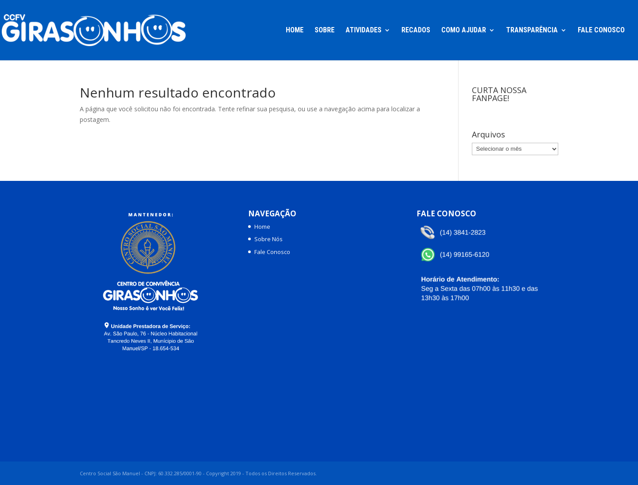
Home (294, 30)
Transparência (532, 30)
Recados (415, 30)
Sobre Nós (268, 239)
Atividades (363, 30)
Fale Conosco (601, 30)
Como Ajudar (463, 30)
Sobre (325, 30)
